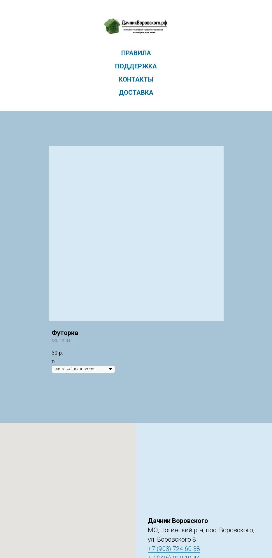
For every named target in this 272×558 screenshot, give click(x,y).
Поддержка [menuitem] (136, 66)
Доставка (136, 92)
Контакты (136, 79)
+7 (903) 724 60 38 (174, 548)
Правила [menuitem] (136, 53)
